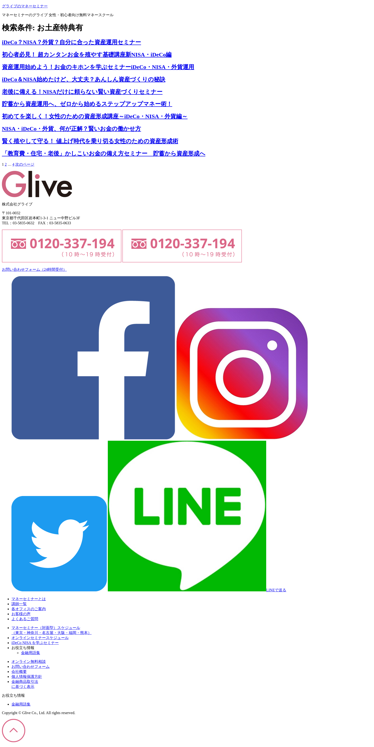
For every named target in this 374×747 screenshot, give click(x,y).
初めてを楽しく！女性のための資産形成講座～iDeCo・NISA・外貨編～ (94, 116)
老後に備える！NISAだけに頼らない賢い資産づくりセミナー (82, 92)
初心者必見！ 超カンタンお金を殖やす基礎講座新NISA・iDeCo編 (86, 54)
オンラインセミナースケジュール (40, 638)
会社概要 (19, 672)
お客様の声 (21, 614)
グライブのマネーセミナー (25, 6)
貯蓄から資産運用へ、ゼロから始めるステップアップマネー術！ (87, 104)
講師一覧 (19, 604)
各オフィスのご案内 (28, 609)
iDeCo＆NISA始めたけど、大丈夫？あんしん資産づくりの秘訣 (83, 79)
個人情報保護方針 (26, 677)
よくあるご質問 (24, 619)
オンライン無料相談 (28, 662)
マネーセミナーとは (28, 599)
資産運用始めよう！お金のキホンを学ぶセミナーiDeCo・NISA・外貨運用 (98, 67)
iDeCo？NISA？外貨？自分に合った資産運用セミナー (71, 42)
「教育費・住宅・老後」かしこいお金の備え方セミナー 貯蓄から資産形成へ (103, 153)
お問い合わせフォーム (34, 269)
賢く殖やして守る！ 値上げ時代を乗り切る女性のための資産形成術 (90, 141)
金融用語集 (30, 653)
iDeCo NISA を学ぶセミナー (35, 643)
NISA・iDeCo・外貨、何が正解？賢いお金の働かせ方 (71, 129)
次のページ (24, 164)
